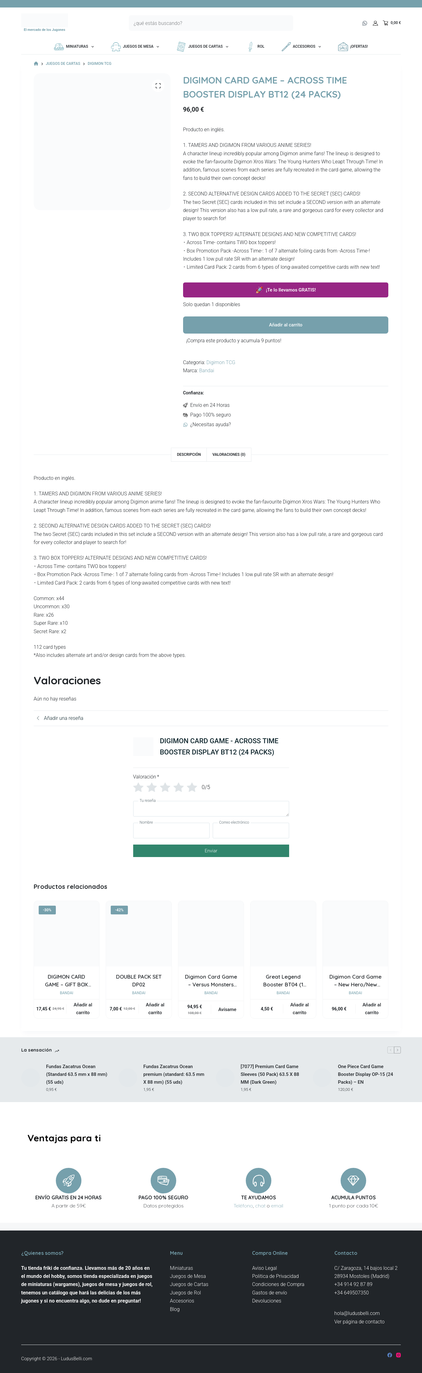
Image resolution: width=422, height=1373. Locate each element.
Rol (254, 47)
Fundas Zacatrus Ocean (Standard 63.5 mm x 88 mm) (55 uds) (76, 1074)
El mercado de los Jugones (44, 30)
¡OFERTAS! (353, 47)
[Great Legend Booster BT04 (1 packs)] (283, 933)
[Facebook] (389, 1355)
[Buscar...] (203, 23)
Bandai (206, 370)
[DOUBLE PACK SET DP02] (139, 933)
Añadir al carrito (286, 325)
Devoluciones (266, 1301)
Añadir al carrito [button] (83, 1008)
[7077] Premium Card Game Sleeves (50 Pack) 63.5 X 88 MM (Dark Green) (270, 1074)
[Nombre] (171, 830)
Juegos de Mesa (136, 47)
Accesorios (303, 46)
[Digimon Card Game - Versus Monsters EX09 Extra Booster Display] (211, 933)
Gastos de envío (269, 1293)
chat (260, 1205)
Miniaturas (75, 47)
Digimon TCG (220, 362)
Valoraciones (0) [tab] (228, 454)
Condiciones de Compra (278, 1284)
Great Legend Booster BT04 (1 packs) (283, 984)
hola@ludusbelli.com (357, 1313)
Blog (175, 1309)
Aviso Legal (264, 1268)
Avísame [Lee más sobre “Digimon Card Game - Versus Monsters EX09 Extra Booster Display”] (227, 1009)
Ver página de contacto (359, 1322)
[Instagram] (398, 1355)
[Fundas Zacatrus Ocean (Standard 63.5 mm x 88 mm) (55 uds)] (30, 1077)
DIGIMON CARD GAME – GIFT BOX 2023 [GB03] (66, 984)
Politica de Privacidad (275, 1276)
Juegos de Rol (185, 1293)
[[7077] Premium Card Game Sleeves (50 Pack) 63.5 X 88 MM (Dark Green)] (225, 1077)
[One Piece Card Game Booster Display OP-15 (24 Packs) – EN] (322, 1077)
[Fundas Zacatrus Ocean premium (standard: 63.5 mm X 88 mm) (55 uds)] (128, 1077)
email (277, 1205)
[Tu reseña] (211, 809)
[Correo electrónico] (251, 830)
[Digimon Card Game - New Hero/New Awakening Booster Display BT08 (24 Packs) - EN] (355, 933)
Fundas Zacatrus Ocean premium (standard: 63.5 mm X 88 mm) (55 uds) (173, 1074)
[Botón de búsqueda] (285, 23)
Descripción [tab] (189, 454)
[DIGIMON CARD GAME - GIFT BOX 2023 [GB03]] (66, 933)
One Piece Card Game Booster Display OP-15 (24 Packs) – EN (365, 1074)
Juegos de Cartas (203, 47)
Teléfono (243, 1205)
